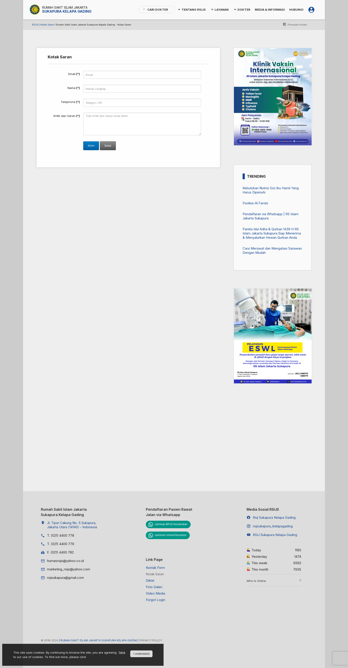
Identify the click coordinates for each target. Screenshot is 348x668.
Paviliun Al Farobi (255, 203)
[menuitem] (156, 9)
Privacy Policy (151, 640)
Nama (73, 88)
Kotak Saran (47, 24)
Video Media (155, 593)
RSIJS (35, 24)
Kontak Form (155, 568)
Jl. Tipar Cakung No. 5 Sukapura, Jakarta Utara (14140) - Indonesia (72, 525)
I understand (141, 653)
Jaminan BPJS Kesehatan (170, 524)
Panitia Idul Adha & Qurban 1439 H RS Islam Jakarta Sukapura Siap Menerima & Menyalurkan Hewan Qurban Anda (272, 233)
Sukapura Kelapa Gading (66, 11)
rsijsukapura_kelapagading (273, 526)
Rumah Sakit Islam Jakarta (64, 7)
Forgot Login (155, 600)
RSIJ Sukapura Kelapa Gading (275, 535)
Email (74, 74)
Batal (108, 145)
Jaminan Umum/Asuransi (170, 535)
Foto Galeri (154, 587)
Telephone (70, 102)
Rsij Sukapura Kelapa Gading (274, 517)
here (122, 652)
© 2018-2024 (50, 640)
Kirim (91, 145)
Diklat (150, 580)
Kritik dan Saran (66, 116)
